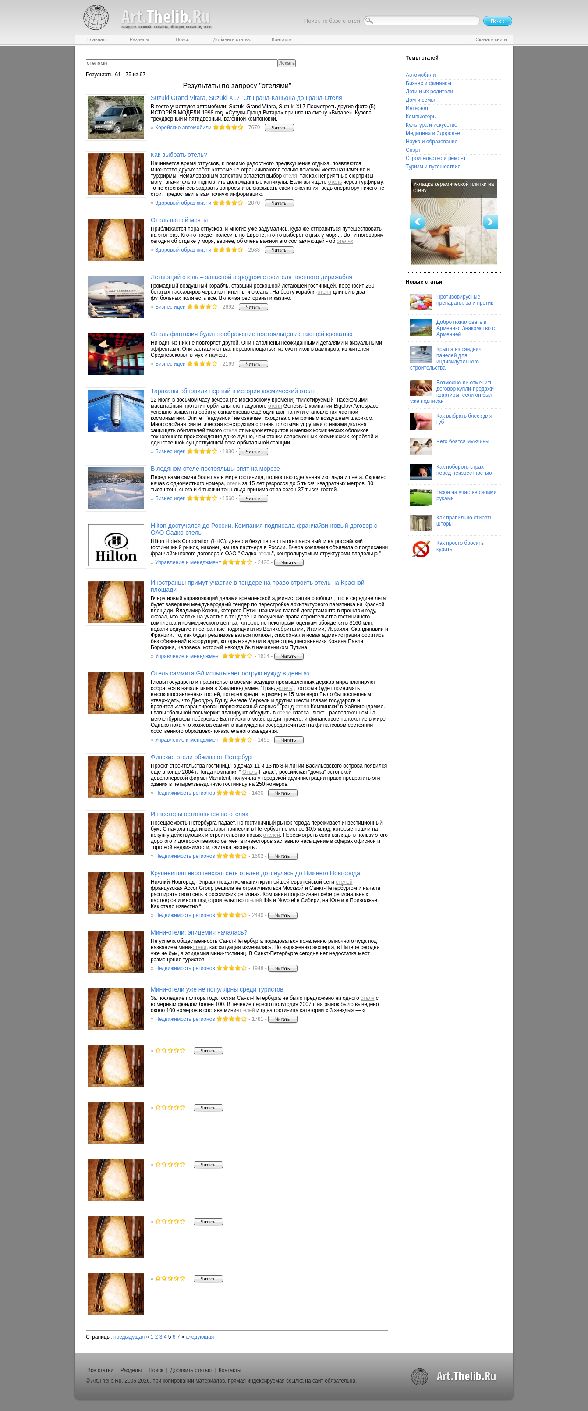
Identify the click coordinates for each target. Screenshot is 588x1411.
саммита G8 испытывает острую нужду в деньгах (230, 673)
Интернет (417, 108)
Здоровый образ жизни (183, 203)
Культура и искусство (431, 125)
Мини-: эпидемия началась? (199, 932)
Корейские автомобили (183, 127)
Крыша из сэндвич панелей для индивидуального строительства (446, 358)
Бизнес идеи (170, 307)
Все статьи (100, 1370)
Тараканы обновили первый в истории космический (233, 391)
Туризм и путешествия (433, 166)
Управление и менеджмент (188, 562)
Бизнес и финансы (428, 83)
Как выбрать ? (179, 154)
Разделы (131, 1370)
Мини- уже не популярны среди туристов (217, 989)
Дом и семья (421, 100)
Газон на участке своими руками (453, 497)
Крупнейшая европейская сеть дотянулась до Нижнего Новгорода (255, 873)
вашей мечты (179, 220)
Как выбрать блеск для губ (451, 421)
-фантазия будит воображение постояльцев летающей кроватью (252, 334)
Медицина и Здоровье (433, 133)
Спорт (413, 150)
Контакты (230, 1370)
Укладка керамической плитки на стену (453, 187)
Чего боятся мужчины (449, 446)
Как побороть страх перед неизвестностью (451, 472)
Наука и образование (431, 142)
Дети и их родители (429, 92)
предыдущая (129, 1337)
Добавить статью (191, 1370)
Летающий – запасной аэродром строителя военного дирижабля (251, 277)
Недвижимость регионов (185, 793)
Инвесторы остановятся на (199, 813)
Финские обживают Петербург (202, 757)
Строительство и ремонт (436, 158)
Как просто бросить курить (447, 548)
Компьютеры (421, 117)
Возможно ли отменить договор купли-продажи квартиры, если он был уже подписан (452, 392)
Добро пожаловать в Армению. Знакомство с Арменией (452, 328)
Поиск (156, 1370)
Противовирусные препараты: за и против (452, 302)
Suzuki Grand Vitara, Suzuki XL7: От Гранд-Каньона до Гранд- (246, 97)
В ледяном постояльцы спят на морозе (215, 468)
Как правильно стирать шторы (451, 523)
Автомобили (421, 75)
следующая (200, 1337)
